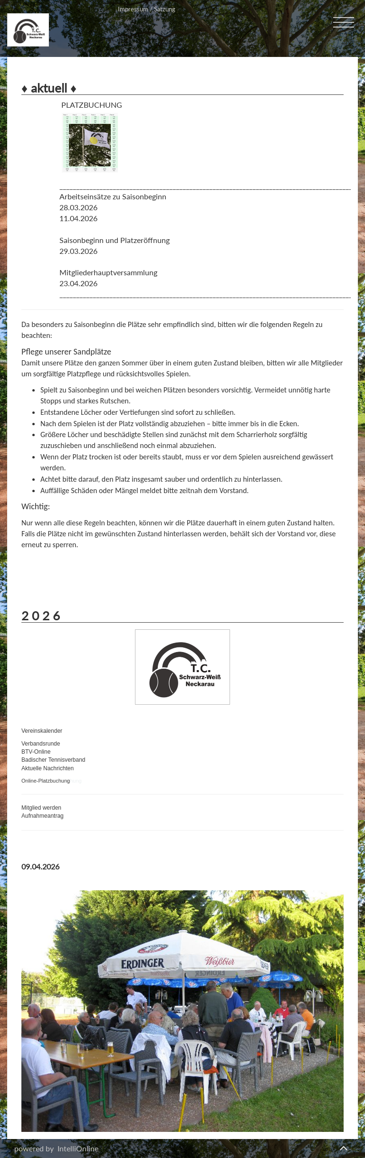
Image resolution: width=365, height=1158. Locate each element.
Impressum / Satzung (146, 9)
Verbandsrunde (40, 743)
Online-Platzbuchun (44, 781)
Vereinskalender (41, 731)
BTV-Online (35, 751)
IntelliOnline (78, 1148)
